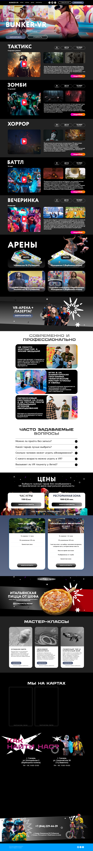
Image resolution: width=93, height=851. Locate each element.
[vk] (81, 847)
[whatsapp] (78, 847)
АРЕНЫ (27, 2)
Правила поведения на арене (15, 847)
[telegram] (83, 847)
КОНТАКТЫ (39, 2)
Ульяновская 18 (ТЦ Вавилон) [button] (27, 265)
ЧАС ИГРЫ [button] (26, 496)
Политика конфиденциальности (16, 846)
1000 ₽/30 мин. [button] (67, 499)
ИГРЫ (21, 2)
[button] (78, 2)
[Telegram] (49, 3)
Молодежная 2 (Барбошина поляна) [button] (66, 265)
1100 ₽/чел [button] (26, 499)
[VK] (55, 3)
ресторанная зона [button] (67, 496)
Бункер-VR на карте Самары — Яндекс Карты (21, 725)
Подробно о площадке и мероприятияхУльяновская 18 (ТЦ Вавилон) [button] (26, 288)
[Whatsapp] (52, 3)
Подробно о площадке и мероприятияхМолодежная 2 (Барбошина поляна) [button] (66, 288)
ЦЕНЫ (32, 2)
